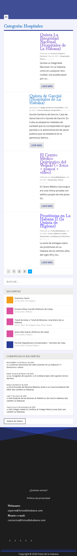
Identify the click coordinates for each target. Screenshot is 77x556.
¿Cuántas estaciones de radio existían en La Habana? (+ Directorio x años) (34, 365)
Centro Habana (43, 110)
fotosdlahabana (58, 177)
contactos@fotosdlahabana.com (27, 520)
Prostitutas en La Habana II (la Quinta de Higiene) (55, 221)
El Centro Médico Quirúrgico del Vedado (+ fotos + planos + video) (54, 163)
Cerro (50, 233)
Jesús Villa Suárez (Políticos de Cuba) (32, 332)
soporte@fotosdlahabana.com (25, 510)
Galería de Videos (15, 421)
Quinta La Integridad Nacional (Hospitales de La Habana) (53, 41)
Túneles (49, 325)
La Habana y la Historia (60, 236)
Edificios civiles (60, 233)
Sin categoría (30, 301)
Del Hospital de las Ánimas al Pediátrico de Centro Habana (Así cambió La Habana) (37, 399)
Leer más (47, 86)
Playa (38, 325)
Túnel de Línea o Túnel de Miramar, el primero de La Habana (39, 321)
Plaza (42, 59)
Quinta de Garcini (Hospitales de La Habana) (45, 99)
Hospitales (65, 56)
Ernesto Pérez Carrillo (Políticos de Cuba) (34, 309)
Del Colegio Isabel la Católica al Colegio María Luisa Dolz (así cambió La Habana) (36, 410)
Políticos (29, 312)
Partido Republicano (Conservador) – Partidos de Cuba (40, 343)
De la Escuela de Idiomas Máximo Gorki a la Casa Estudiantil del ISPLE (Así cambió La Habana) (38, 388)
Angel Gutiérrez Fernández (52, 107)
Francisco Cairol (22, 298)
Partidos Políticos (32, 345)
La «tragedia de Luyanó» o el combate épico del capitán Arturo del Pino (37, 377)
